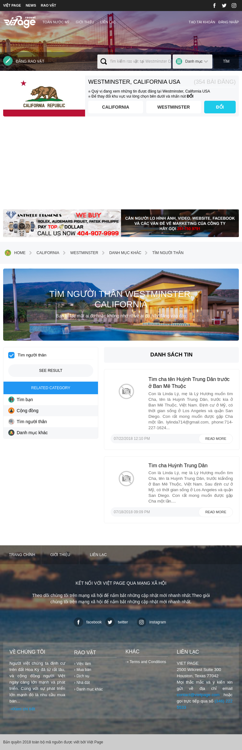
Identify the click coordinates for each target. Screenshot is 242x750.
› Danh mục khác (88, 689)
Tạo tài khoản (202, 22)
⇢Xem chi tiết (22, 709)
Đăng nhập (228, 22)
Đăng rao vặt (23, 60)
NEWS (31, 5)
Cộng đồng (23, 410)
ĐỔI (220, 107)
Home (15, 253)
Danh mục (194, 61)
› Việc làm (82, 664)
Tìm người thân (163, 253)
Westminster (173, 107)
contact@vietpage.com (198, 694)
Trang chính (22, 555)
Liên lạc (108, 22)
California (115, 107)
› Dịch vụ (81, 676)
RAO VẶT (48, 5)
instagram (151, 622)
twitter (116, 622)
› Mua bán (82, 670)
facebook (88, 622)
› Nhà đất (82, 682)
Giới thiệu (85, 22)
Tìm (226, 61)
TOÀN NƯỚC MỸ (56, 22)
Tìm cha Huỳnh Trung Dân (178, 465)
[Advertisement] (121, 165)
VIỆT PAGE (12, 5)
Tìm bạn (20, 399)
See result (50, 370)
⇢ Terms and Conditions (145, 662)
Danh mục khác (120, 253)
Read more (215, 438)
